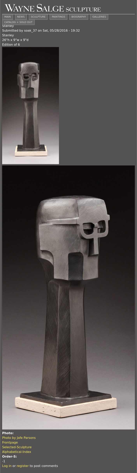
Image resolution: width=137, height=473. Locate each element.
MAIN (7, 16)
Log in (6, 466)
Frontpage (10, 442)
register (23, 466)
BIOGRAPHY (78, 16)
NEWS (21, 16)
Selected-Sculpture (17, 447)
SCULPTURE (38, 16)
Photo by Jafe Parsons (19, 438)
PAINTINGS (58, 16)
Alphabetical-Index (16, 452)
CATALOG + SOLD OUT (18, 22)
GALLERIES (99, 16)
